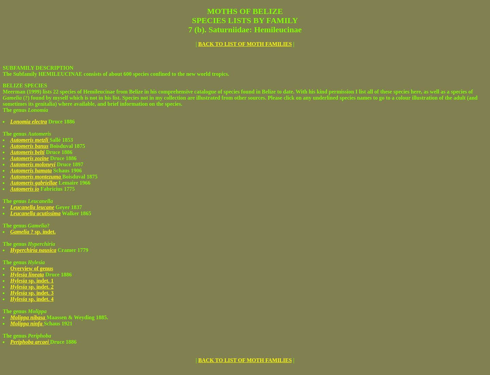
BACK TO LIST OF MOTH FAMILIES (245, 44)
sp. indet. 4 (32, 299)
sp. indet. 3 (32, 293)
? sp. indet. (33, 232)
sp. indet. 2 (32, 287)
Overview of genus (31, 268)
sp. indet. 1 (32, 281)
